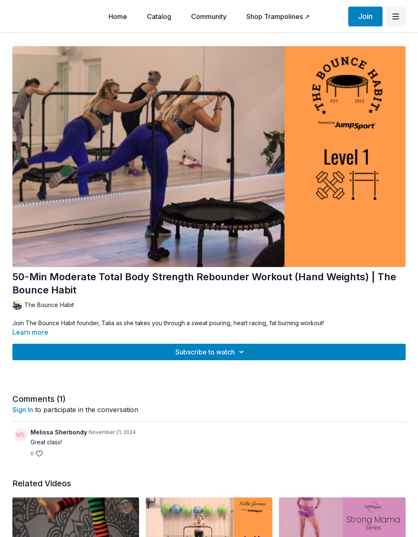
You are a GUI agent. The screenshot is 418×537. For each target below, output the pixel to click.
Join (365, 16)
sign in (22, 410)
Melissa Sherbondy (59, 432)
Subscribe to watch (210, 352)
